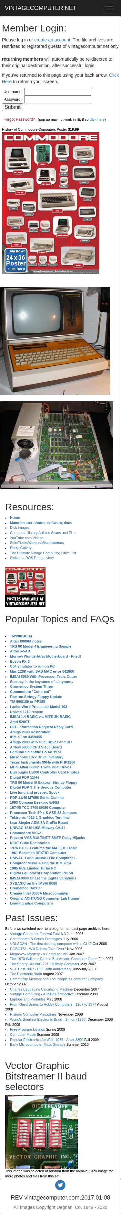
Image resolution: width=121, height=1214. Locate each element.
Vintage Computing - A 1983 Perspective (42, 994)
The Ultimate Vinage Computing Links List (43, 553)
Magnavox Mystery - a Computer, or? (39, 954)
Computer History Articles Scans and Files (43, 533)
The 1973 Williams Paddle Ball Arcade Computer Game (53, 959)
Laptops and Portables (27, 999)
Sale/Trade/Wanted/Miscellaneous (37, 543)
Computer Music (23, 1034)
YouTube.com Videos (27, 538)
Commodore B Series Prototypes (36, 939)
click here (96, 119)
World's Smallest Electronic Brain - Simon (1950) (48, 1019)
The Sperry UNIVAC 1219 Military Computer (44, 964)
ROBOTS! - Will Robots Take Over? (38, 949)
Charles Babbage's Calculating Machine (41, 989)
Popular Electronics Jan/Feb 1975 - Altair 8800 (46, 1040)
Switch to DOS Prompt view (32, 558)
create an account (52, 39)
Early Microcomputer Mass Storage (38, 1044)
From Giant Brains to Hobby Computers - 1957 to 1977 (53, 1004)
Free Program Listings (27, 1029)
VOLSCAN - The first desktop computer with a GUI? (51, 944)
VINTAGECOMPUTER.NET (40, 8)
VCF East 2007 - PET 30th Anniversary (41, 969)
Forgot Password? (19, 119)
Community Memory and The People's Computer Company (56, 979)
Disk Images (20, 527)
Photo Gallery (21, 548)
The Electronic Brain (26, 974)
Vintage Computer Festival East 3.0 (38, 934)
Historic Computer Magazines (33, 1014)
